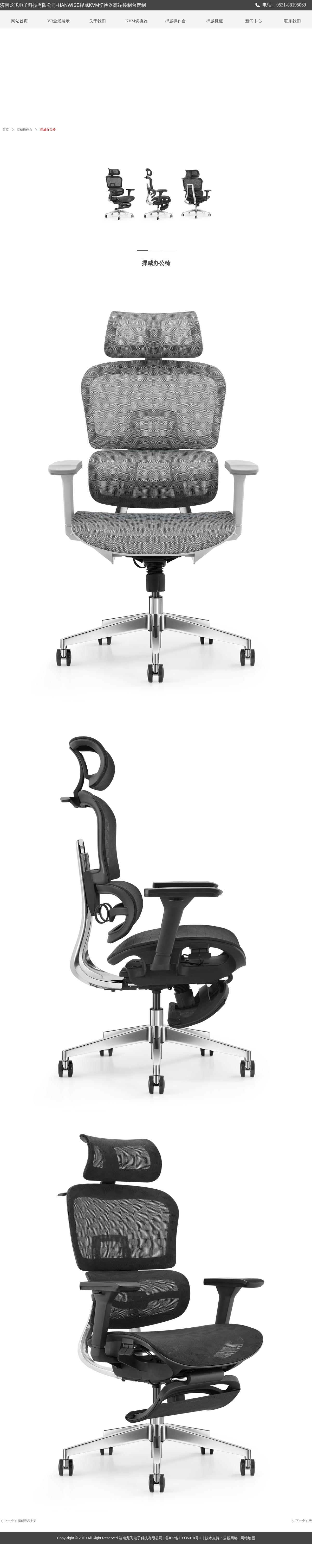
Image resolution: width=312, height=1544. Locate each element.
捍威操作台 (24, 129)
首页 (6, 129)
